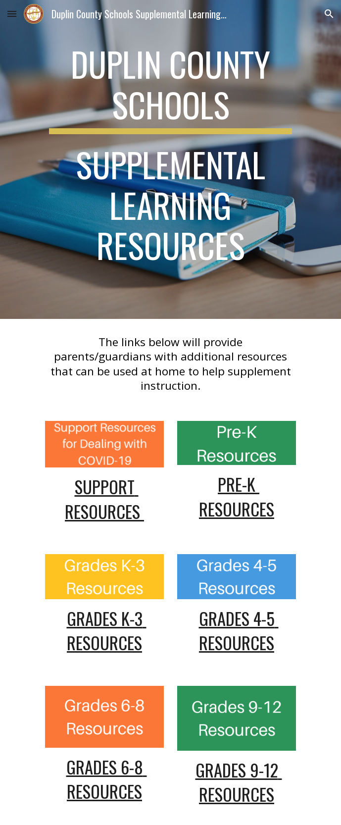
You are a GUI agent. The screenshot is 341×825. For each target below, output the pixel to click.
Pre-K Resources (236, 496)
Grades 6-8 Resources (106, 779)
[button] (12, 13)
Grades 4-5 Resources (239, 630)
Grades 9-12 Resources (238, 782)
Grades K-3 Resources (106, 630)
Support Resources (104, 498)
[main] (170, 159)
